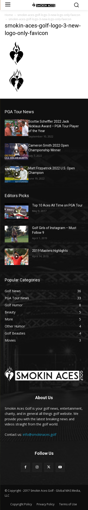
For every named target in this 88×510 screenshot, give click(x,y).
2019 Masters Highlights (50, 251)
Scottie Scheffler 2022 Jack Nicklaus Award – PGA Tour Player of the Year (53, 126)
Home (9, 15)
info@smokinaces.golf (39, 434)
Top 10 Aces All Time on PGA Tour (57, 205)
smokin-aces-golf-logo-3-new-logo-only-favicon (48, 15)
